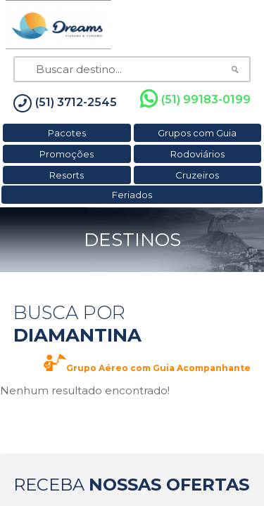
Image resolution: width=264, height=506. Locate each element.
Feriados (132, 194)
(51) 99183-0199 (195, 99)
